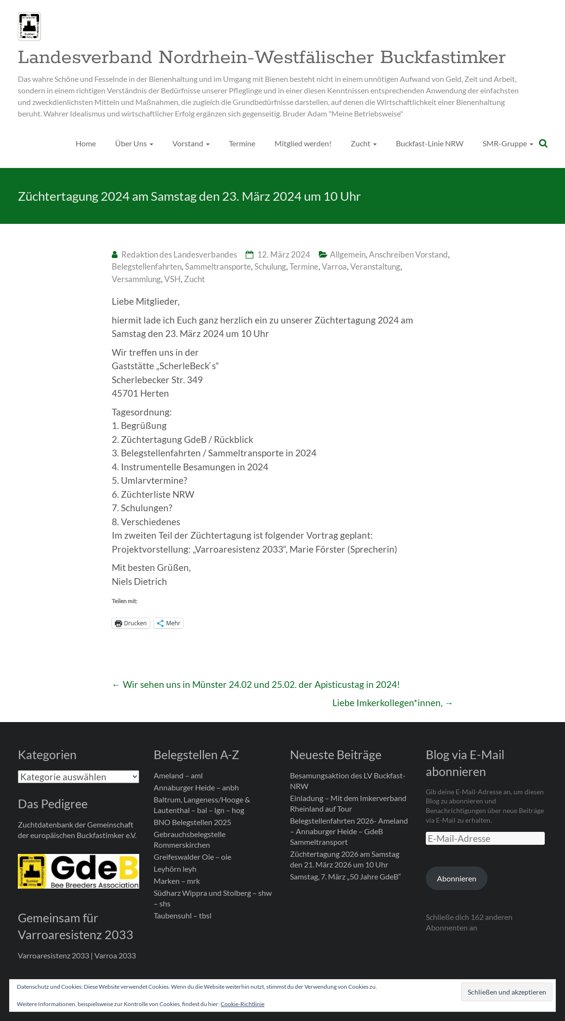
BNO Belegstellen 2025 (192, 822)
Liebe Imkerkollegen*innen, (393, 702)
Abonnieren (456, 878)
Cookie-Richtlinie (242, 1004)
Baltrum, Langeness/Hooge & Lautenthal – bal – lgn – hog (202, 804)
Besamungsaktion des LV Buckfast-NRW (348, 780)
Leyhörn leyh (175, 868)
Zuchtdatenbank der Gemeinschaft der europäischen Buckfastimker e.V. (77, 830)
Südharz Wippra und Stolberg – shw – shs (213, 898)
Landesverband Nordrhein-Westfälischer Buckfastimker (262, 58)
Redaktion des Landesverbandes (179, 254)
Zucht (360, 143)
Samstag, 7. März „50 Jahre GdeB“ (345, 876)
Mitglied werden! (303, 143)
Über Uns (131, 143)
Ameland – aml (178, 775)
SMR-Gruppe (505, 143)
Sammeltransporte (218, 266)
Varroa (334, 266)
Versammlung (136, 279)
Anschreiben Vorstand (408, 254)
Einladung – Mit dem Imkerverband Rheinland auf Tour (348, 803)
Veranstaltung (375, 266)
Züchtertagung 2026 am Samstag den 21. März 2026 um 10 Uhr (344, 859)
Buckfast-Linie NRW (429, 143)
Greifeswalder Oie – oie (192, 856)
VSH (172, 279)
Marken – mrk (177, 880)
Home (86, 143)
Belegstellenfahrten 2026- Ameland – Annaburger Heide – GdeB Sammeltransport (349, 831)
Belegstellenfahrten (147, 266)
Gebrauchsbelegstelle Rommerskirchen (189, 839)
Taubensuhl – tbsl (182, 915)
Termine (242, 143)
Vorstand (187, 143)
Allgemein (348, 254)
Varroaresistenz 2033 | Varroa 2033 (77, 955)
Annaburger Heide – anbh (196, 787)
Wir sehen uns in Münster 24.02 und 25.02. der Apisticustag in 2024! (256, 684)
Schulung (270, 266)
